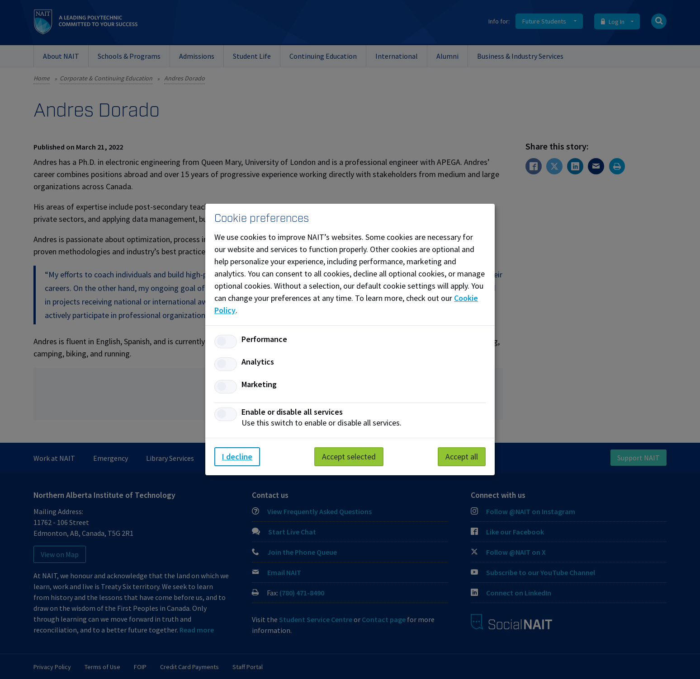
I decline (237, 456)
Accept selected (349, 456)
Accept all (461, 456)
